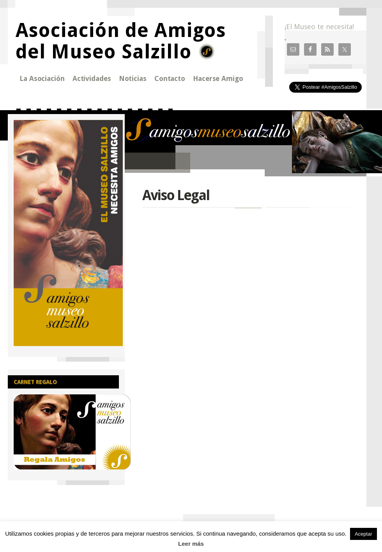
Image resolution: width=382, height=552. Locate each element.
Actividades (92, 78)
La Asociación (42, 78)
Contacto (169, 78)
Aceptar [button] (363, 534)
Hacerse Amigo (218, 78)
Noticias (133, 78)
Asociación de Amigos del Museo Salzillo (121, 41)
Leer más (191, 543)
